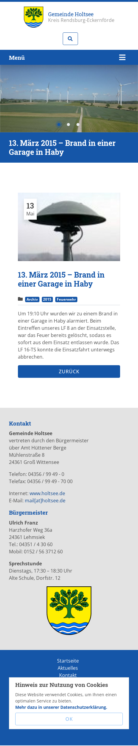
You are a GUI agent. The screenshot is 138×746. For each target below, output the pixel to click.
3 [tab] (77, 124)
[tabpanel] (69, 227)
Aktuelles (68, 668)
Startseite (68, 660)
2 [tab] (68, 124)
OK (69, 719)
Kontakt (68, 675)
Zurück (69, 371)
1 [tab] (58, 124)
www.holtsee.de (47, 493)
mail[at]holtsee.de (45, 500)
